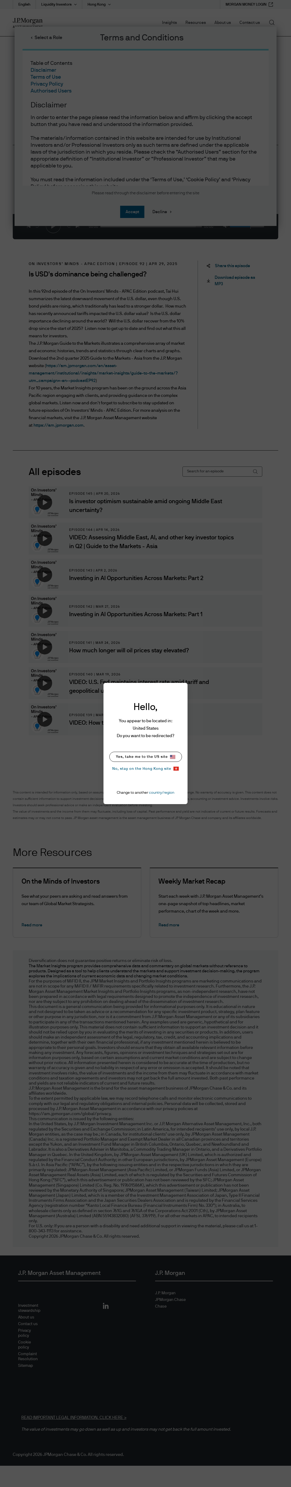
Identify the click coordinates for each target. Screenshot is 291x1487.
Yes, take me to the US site (145, 757)
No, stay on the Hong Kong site (145, 769)
